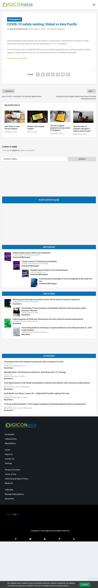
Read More (17, 304)
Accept (85, 584)
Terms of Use (10, 474)
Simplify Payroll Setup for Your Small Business (49, 270)
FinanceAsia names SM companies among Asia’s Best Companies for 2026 (33, 362)
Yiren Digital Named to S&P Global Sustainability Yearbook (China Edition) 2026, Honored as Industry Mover (47, 383)
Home (7, 450)
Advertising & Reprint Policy (16, 479)
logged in (15, 150)
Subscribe (9, 490)
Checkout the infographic (17, 58)
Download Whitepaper (21, 257)
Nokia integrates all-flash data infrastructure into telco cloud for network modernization (48, 319)
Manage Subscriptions (14, 494)
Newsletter (9, 499)
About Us (9, 454)
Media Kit (9, 483)
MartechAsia (10, 443)
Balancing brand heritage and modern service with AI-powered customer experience (46, 300)
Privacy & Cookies (12, 470)
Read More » (9, 368)
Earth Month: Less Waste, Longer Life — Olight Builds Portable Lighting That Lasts (37, 394)
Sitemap (8, 463)
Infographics (14, 19)
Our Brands (9, 434)
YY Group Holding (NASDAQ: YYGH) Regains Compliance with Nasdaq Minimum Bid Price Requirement (45, 404)
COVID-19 (55, 44)
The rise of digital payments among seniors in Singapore (60, 128)
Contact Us (9, 459)
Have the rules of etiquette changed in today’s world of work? (82, 129)
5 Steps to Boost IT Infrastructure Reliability (39, 262)
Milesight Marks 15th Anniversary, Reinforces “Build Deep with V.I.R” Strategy (35, 372)
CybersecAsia (11, 439)
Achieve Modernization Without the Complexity (31, 253)
